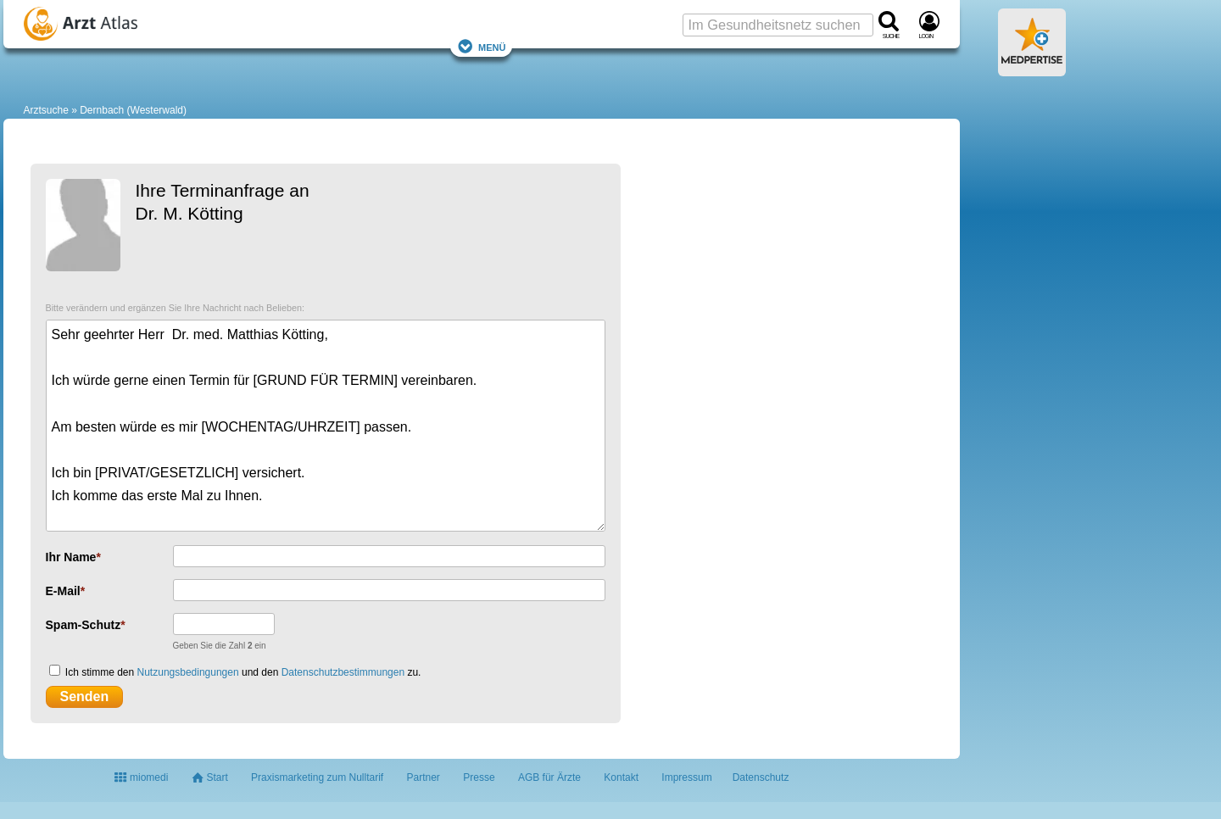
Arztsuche (46, 110)
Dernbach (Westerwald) (133, 110)
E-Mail (63, 591)
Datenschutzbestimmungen (343, 672)
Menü (481, 46)
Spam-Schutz (83, 625)
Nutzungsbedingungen (188, 672)
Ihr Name (71, 557)
